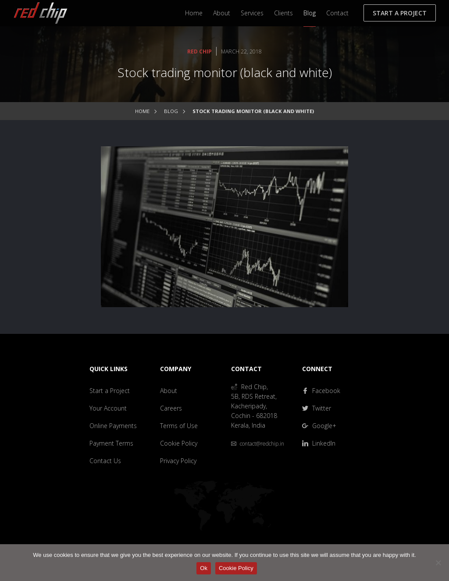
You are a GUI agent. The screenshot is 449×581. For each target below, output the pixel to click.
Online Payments (113, 426)
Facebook (321, 390)
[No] (438, 562)
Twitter (316, 408)
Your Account (108, 408)
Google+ (319, 426)
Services (252, 13)
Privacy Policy (178, 461)
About (221, 13)
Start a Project (400, 13)
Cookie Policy (178, 443)
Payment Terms (111, 443)
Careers (171, 408)
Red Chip (199, 51)
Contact (337, 13)
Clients (283, 13)
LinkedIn (318, 443)
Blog (309, 13)
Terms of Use (179, 426)
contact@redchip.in (257, 443)
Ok (203, 568)
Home (194, 13)
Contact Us (105, 461)
